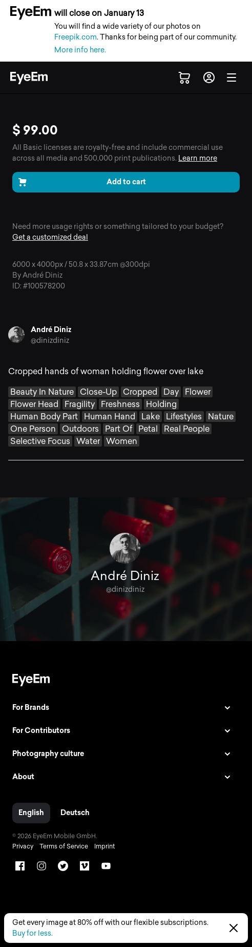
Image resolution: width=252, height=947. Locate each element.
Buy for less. (32, 933)
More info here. (80, 50)
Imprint (104, 846)
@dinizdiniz (50, 340)
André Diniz (51, 329)
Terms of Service (63, 846)
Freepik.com (75, 37)
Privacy (22, 846)
